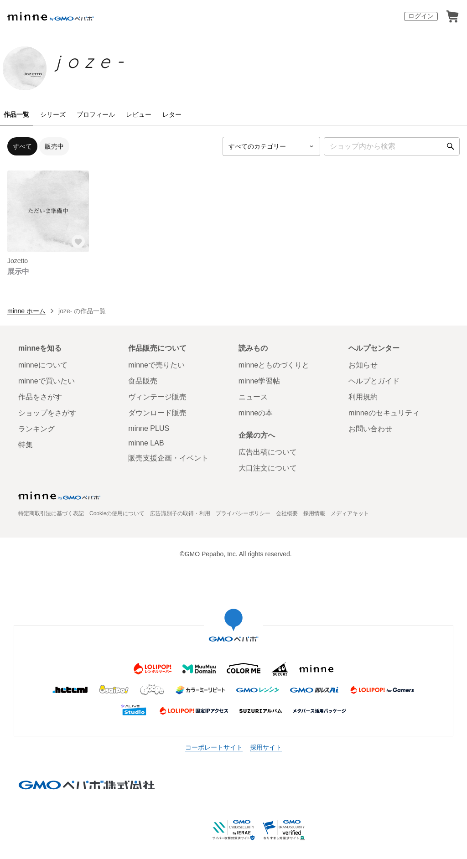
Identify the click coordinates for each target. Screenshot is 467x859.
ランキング (36, 429)
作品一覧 (16, 114)
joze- (93, 61)
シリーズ (53, 114)
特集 (25, 445)
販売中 (54, 146)
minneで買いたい (46, 381)
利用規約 (363, 397)
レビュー (138, 114)
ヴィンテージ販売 (157, 397)
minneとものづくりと (274, 365)
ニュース (253, 397)
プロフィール (96, 114)
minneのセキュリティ (384, 413)
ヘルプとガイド (374, 381)
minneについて (42, 365)
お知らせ (363, 365)
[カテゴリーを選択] (271, 146)
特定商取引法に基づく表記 (51, 513)
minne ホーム (26, 311)
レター (172, 114)
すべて (22, 146)
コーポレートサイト (214, 747)
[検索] (450, 146)
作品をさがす (40, 397)
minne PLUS (148, 428)
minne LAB (146, 443)
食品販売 (142, 381)
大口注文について (268, 468)
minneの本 (256, 413)
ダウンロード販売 (157, 413)
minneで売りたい (156, 365)
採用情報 (314, 513)
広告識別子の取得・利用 (180, 513)
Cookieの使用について (117, 513)
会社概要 (287, 513)
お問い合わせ (370, 429)
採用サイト (266, 747)
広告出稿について (268, 452)
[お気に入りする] (78, 241)
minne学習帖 (259, 381)
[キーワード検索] (391, 146)
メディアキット (350, 513)
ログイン (421, 16)
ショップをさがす (47, 413)
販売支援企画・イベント (168, 458)
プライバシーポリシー (243, 513)
